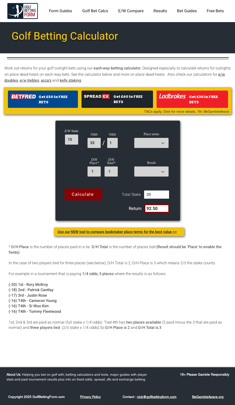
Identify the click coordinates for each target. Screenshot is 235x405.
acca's (46, 80)
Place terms (151, 134)
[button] (60, 11)
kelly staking (70, 80)
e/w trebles (29, 80)
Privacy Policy (90, 397)
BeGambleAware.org (207, 397)
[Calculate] (83, 194)
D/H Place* (94, 161)
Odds (94, 134)
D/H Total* (111, 161)
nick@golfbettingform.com (156, 397)
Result (151, 163)
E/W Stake (72, 131)
